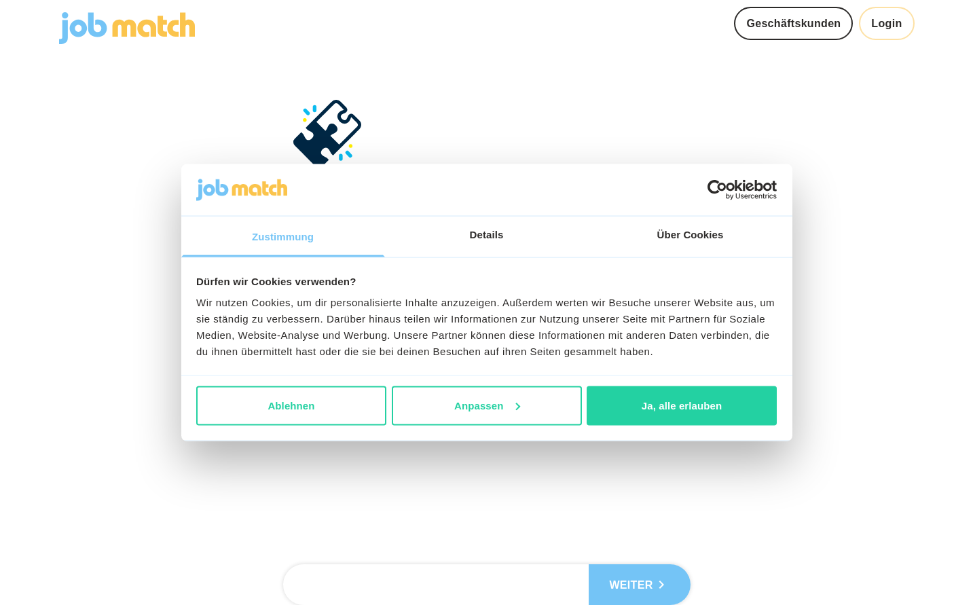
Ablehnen (291, 405)
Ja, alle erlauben (682, 405)
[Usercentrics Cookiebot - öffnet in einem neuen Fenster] (717, 189)
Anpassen (487, 405)
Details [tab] (487, 234)
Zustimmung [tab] (283, 236)
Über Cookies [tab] (690, 234)
